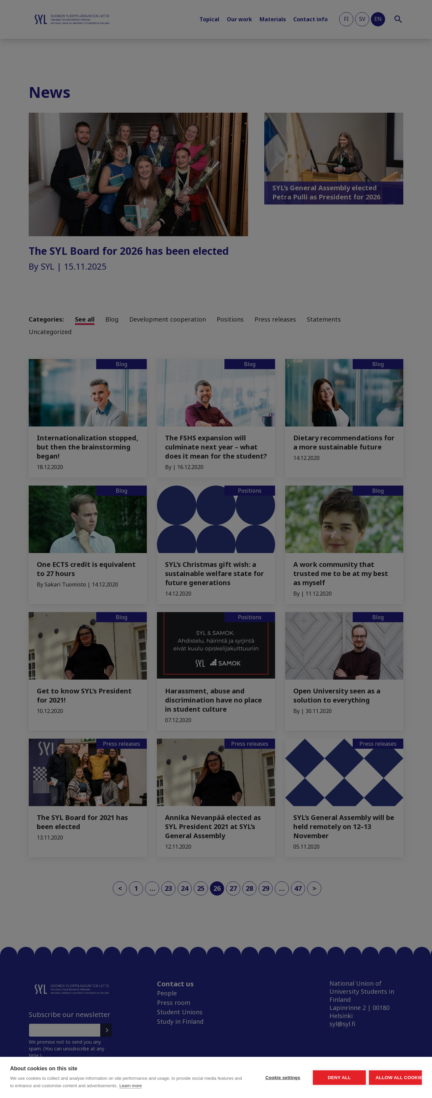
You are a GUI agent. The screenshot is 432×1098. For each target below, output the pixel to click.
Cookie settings (219, 1073)
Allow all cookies (383, 1073)
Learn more (62, 1085)
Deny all (301, 1073)
